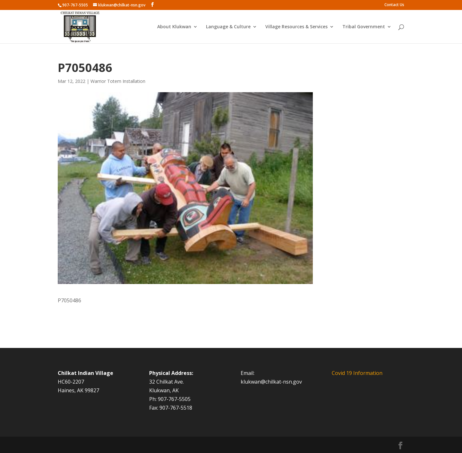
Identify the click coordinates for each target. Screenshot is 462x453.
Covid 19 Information (357, 373)
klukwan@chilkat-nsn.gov (271, 381)
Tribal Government (363, 27)
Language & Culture (228, 27)
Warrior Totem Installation (117, 81)
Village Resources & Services (296, 27)
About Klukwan (174, 27)
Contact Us (394, 5)
